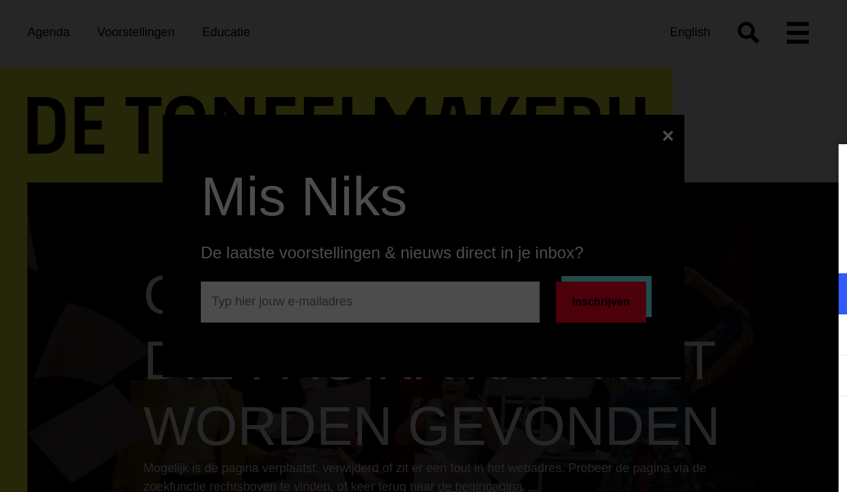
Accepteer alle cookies (731, 427)
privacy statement (676, 249)
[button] (717, 293)
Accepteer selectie (731, 466)
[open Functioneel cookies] (825, 295)
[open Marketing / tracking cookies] (825, 336)
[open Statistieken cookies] (825, 377)
